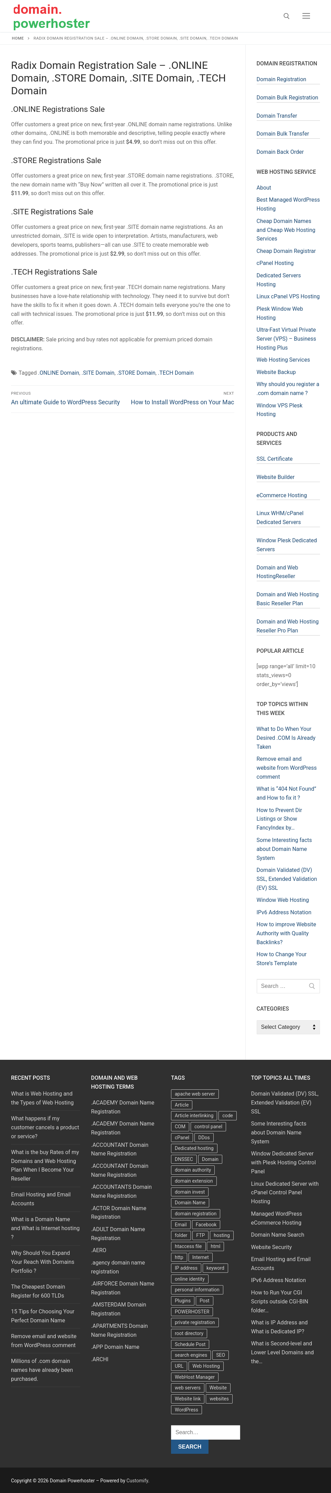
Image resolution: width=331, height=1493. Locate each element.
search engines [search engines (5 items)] (191, 1355)
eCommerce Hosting (282, 495)
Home (18, 38)
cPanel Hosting (275, 263)
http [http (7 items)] (179, 1257)
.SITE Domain (98, 373)
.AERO (99, 1250)
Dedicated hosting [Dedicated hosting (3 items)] (194, 1148)
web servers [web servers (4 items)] (188, 1387)
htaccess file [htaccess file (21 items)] (188, 1246)
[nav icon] (306, 16)
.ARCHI (100, 1359)
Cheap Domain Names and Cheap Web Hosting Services (286, 230)
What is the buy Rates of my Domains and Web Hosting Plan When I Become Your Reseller (45, 1165)
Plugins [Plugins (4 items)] (183, 1300)
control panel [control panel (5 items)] (208, 1126)
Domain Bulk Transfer (283, 133)
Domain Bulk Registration (287, 97)
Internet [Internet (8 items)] (200, 1257)
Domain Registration (282, 79)
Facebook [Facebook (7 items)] (206, 1224)
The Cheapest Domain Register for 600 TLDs (38, 1291)
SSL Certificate (275, 459)
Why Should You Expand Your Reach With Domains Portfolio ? (42, 1262)
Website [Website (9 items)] (218, 1387)
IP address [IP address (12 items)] (186, 1268)
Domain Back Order (280, 152)
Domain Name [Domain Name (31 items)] (190, 1202)
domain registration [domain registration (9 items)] (195, 1213)
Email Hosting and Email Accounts (41, 1199)
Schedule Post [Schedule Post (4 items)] (190, 1344)
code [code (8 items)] (227, 1115)
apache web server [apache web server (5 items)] (195, 1094)
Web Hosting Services (283, 359)
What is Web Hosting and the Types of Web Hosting (42, 1098)
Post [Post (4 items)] (205, 1300)
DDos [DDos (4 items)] (204, 1137)
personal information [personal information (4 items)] (197, 1289)
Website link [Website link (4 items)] (188, 1398)
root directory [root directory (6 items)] (189, 1333)
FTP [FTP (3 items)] (200, 1235)
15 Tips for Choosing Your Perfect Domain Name (42, 1316)
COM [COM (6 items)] (180, 1126)
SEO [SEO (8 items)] (220, 1355)
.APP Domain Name (115, 1347)
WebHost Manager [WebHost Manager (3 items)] (195, 1377)
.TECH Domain (176, 373)
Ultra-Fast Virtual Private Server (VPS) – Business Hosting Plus (286, 339)
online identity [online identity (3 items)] (190, 1279)
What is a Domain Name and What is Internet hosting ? (45, 1228)
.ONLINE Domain (58, 373)
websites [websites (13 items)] (219, 1398)
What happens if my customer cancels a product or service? (45, 1127)
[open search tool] (287, 16)
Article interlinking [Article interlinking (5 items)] (194, 1115)
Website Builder (276, 477)
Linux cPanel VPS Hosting (288, 296)
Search (190, 1447)
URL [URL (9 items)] (179, 1366)
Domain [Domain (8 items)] (210, 1159)
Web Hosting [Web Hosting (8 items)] (206, 1366)
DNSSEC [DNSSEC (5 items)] (184, 1159)
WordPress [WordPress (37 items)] (186, 1409)
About (264, 187)
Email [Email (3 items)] (181, 1224)
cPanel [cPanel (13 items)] (182, 1137)
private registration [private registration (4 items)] (195, 1322)
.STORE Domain (136, 373)
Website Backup (276, 372)
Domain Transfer (277, 116)
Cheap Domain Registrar (286, 251)
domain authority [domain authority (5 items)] (193, 1170)
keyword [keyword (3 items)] (215, 1268)
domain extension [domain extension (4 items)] (194, 1181)
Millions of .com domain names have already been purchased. (42, 1370)
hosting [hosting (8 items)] (222, 1235)
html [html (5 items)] (215, 1246)
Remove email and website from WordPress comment (43, 1340)
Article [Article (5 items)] (182, 1105)
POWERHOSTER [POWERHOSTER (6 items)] (192, 1311)
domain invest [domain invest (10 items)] (190, 1192)
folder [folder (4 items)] (181, 1235)
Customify (137, 1480)
